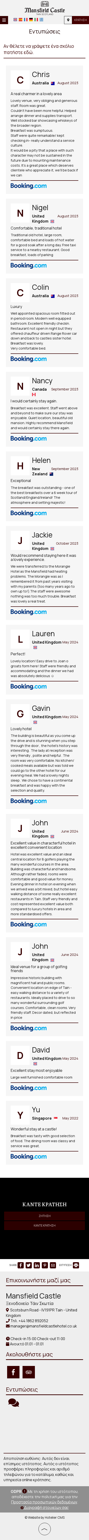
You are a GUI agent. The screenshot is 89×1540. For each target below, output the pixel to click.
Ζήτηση (45, 1216)
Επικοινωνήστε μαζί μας (38, 1280)
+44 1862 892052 (33, 1320)
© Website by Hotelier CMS (45, 1517)
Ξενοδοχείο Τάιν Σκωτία (29, 1303)
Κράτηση (80, 20)
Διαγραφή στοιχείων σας (44, 1507)
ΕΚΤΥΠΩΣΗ (69, 1265)
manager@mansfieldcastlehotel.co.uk (43, 1326)
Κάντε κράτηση (45, 1225)
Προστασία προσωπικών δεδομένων (44, 1502)
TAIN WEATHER (44, 1430)
